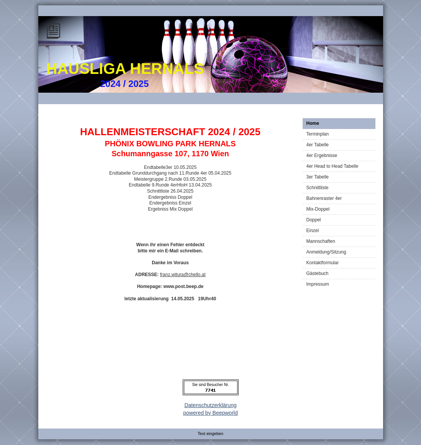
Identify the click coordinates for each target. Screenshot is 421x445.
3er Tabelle (317, 177)
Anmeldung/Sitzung (326, 252)
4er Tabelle (317, 144)
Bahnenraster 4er (324, 198)
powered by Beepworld (210, 413)
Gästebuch (317, 273)
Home (312, 123)
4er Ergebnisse (321, 155)
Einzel (312, 230)
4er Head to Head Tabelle (332, 166)
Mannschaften (320, 241)
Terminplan (317, 134)
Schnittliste (317, 187)
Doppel (313, 219)
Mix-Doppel (318, 209)
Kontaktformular (322, 262)
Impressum (317, 284)
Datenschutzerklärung (210, 405)
